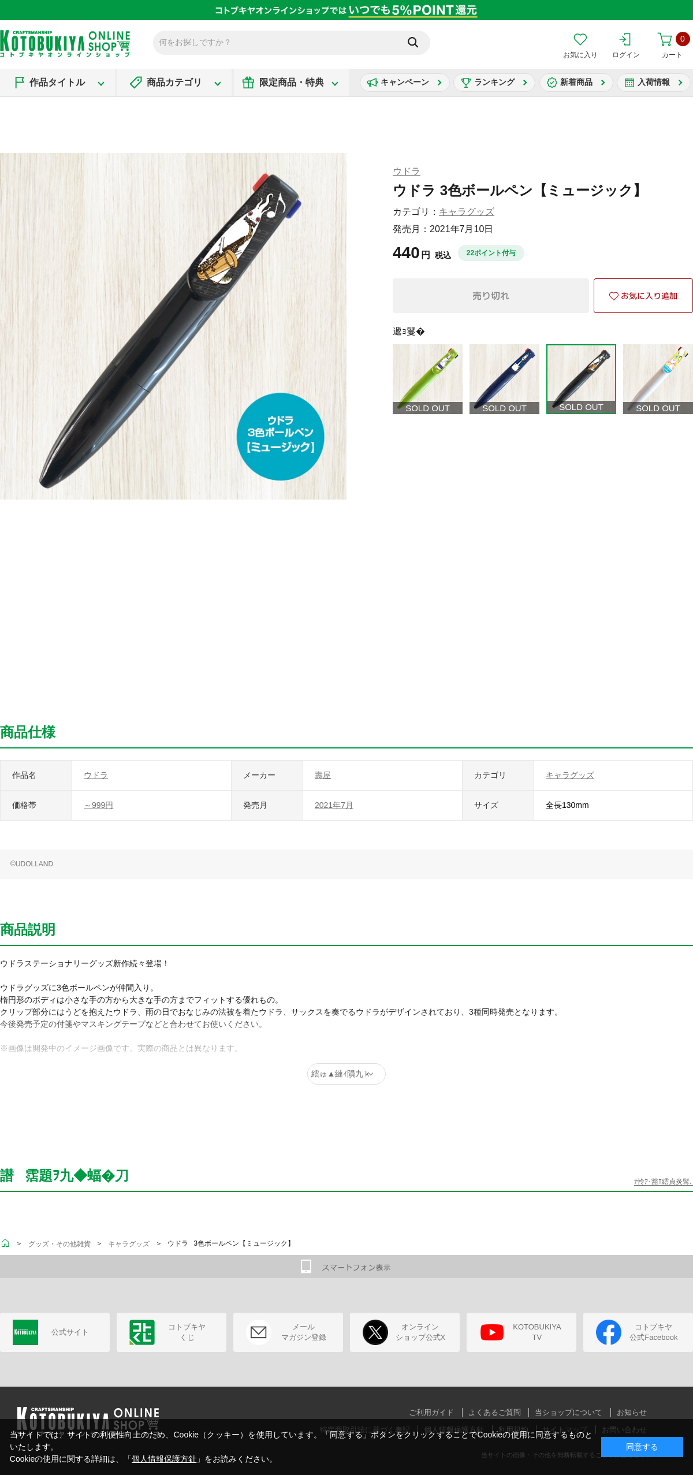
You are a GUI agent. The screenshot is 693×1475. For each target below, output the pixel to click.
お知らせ (632, 1412)
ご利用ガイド (431, 1412)
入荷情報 (654, 82)
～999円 (98, 805)
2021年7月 (334, 805)
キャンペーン (405, 82)
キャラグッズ (466, 212)
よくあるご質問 (494, 1412)
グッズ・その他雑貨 (59, 1244)
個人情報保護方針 (164, 1458)
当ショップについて (568, 1412)
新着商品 (576, 82)
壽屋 (323, 775)
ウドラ (406, 171)
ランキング (494, 82)
